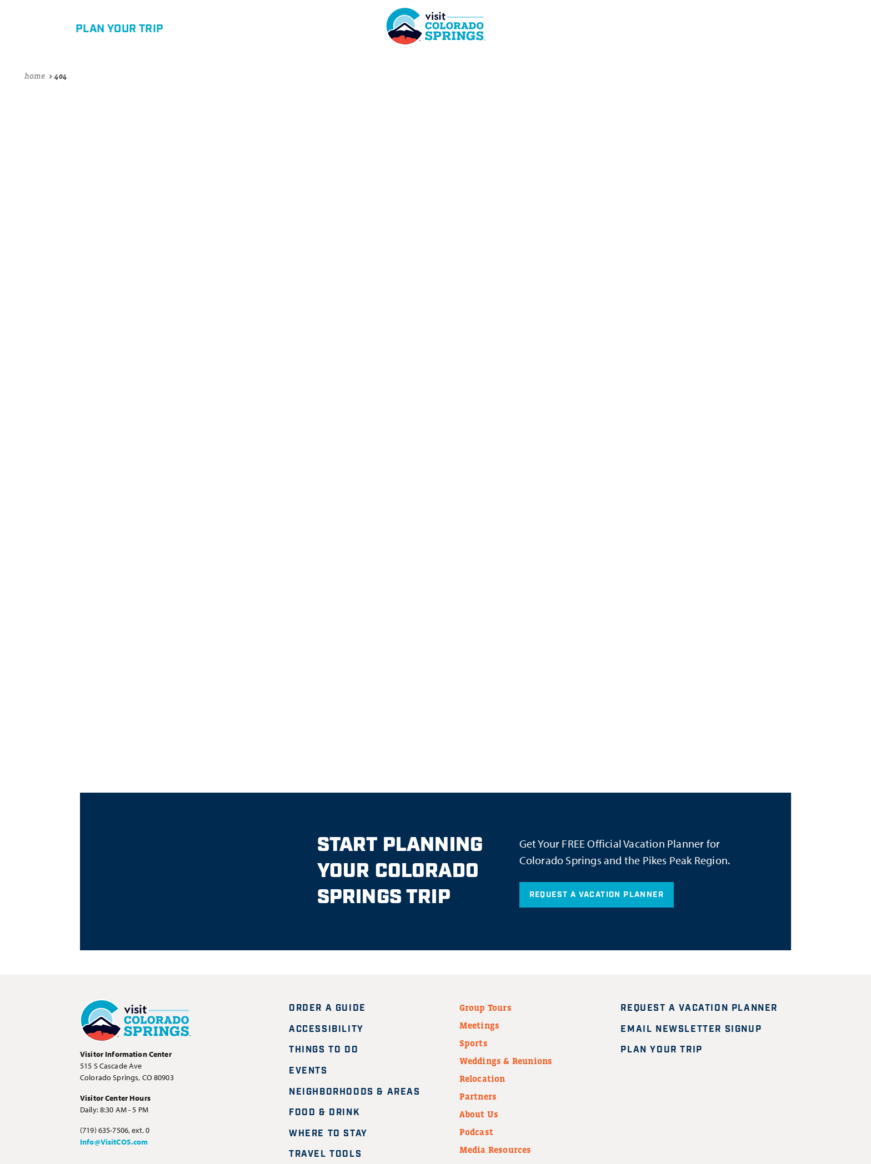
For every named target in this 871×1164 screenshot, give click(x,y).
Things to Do (323, 1050)
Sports (473, 1043)
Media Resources (495, 1150)
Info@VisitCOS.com (114, 1142)
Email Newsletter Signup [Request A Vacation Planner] (697, 1029)
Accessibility (326, 1029)
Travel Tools (325, 1154)
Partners (478, 1096)
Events (308, 1071)
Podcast (476, 1132)
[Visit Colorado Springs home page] (135, 1022)
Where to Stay (328, 1134)
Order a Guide (327, 1008)
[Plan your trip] (100, 26)
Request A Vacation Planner (596, 895)
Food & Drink (324, 1112)
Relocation (482, 1079)
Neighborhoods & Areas (355, 1092)
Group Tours (485, 1007)
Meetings (479, 1025)
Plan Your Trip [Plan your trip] (667, 1050)
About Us (479, 1114)
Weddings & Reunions (506, 1061)
